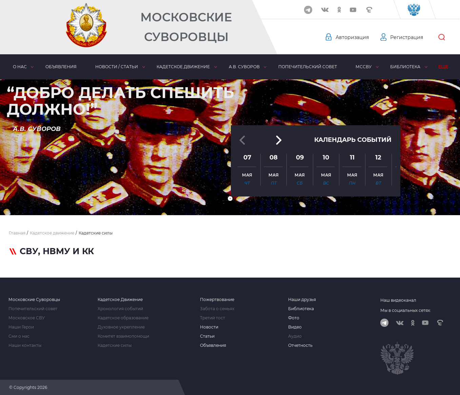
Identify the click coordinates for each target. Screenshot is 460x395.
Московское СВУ (26, 318)
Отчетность (300, 345)
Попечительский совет (307, 66)
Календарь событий (353, 140)
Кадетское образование (123, 318)
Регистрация (406, 37)
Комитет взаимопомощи (123, 336)
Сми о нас (18, 336)
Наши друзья (302, 300)
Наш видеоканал (398, 300)
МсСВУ (364, 66)
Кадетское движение (183, 66)
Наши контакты (24, 345)
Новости (209, 327)
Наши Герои (21, 327)
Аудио (295, 336)
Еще (443, 66)
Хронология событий (120, 309)
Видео (295, 327)
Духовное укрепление (121, 327)
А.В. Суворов (244, 66)
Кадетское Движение (120, 300)
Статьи (207, 336)
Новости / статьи (116, 66)
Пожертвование (217, 300)
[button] (230, 198)
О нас (20, 66)
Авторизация (352, 37)
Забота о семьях (217, 309)
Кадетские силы (115, 345)
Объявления (61, 66)
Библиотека (405, 66)
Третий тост (212, 318)
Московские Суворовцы (186, 27)
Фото (293, 318)
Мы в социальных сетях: (405, 310)
